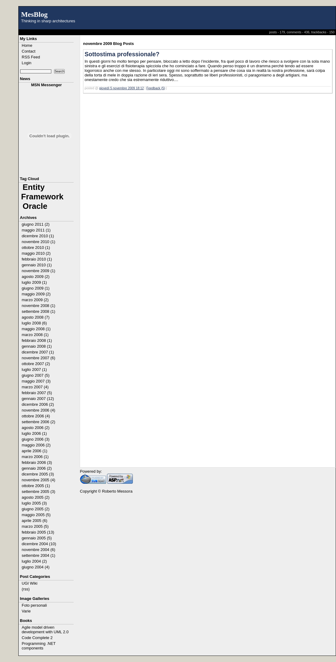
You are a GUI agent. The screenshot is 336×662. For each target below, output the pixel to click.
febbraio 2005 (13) (38, 532)
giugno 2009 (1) (35, 288)
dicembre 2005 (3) (38, 474)
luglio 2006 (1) (34, 433)
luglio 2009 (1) (34, 282)
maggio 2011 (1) (36, 230)
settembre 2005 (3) (38, 491)
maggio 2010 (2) (36, 253)
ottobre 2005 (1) (36, 485)
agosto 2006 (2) (35, 427)
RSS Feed (31, 57)
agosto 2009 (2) (35, 276)
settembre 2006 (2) (38, 422)
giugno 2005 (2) (35, 509)
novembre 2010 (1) (38, 241)
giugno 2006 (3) (35, 439)
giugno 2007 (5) (35, 375)
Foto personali (34, 605)
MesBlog (34, 14)
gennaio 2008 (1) (37, 346)
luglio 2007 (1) (34, 369)
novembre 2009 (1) (38, 270)
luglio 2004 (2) (34, 561)
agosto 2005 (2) (35, 497)
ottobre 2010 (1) (36, 247)
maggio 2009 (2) (36, 294)
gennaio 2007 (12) (38, 398)
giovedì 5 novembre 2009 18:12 (121, 88)
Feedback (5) (155, 88)
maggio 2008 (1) (36, 329)
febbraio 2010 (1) (37, 259)
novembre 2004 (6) (38, 549)
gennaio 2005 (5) (37, 538)
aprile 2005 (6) (34, 520)
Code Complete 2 (37, 637)
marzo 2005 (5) (35, 526)
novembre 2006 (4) (38, 410)
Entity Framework (42, 192)
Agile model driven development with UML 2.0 (45, 629)
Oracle (35, 206)
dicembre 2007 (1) (38, 352)
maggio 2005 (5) (36, 514)
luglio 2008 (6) (34, 323)
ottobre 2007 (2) (36, 363)
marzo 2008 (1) (35, 334)
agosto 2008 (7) (35, 317)
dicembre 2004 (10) (39, 544)
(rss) (26, 589)
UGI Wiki (29, 583)
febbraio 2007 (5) (37, 392)
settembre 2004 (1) (38, 555)
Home (27, 45)
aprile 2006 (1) (34, 451)
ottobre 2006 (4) (36, 416)
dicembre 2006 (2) (38, 404)
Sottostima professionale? (122, 54)
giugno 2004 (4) (35, 567)
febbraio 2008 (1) (37, 340)
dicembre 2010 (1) (38, 236)
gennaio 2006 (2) (37, 468)
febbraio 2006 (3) (37, 462)
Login (26, 63)
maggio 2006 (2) (36, 445)
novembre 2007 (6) (38, 358)
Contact (28, 51)
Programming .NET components (39, 645)
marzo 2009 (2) (35, 300)
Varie (26, 611)
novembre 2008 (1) (38, 305)
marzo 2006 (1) (35, 456)
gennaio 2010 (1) (37, 265)
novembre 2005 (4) (38, 480)
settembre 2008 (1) (38, 311)
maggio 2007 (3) (36, 381)
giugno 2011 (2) (35, 224)
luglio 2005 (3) (34, 503)
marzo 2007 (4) (35, 387)
